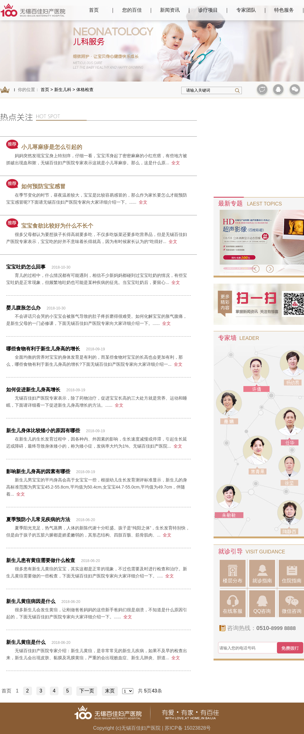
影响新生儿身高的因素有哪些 (38, 471)
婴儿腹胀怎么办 (23, 307)
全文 (175, 162)
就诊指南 (262, 573)
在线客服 (232, 604)
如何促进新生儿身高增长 (33, 389)
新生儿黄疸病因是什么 (30, 601)
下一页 (86, 690)
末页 (110, 690)
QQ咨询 (262, 604)
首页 (94, 10)
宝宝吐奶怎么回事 (26, 266)
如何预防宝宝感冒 (36, 186)
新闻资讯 (170, 10)
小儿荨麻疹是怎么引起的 (44, 147)
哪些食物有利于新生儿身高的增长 (43, 348)
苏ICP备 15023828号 (188, 728)
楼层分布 (232, 573)
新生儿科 (62, 89)
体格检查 (85, 89)
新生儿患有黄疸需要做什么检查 (40, 560)
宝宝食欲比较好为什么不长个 (49, 226)
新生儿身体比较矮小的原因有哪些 (43, 430)
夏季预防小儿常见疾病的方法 (38, 519)
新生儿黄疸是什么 (26, 642)
